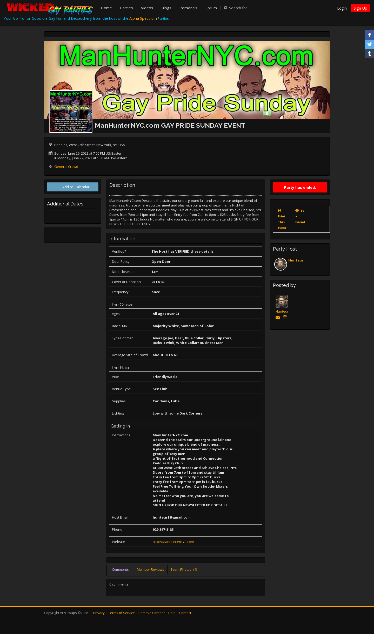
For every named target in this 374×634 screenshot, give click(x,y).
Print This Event (282, 222)
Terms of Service (121, 612)
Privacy (99, 612)
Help (172, 612)
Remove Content (151, 612)
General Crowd (66, 166)
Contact (185, 612)
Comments (120, 569)
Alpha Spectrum (143, 18)
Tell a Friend (300, 216)
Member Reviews (150, 569)
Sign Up (360, 8)
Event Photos (184, 569)
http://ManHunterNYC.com (173, 541)
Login (342, 8)
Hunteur (295, 260)
